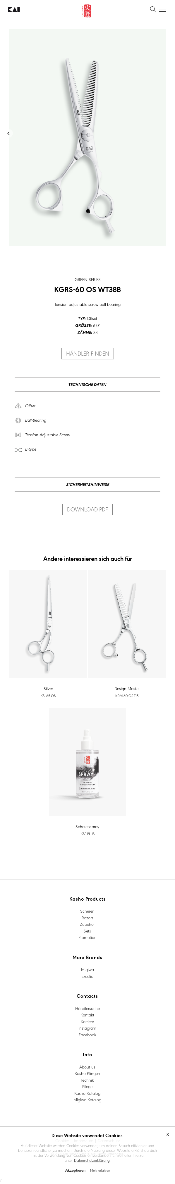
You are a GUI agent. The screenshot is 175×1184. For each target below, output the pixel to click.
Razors (87, 918)
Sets (87, 931)
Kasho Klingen (87, 1073)
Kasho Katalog (87, 1093)
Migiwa (87, 969)
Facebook (87, 1034)
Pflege (87, 1086)
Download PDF (87, 509)
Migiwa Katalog (87, 1099)
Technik (87, 1080)
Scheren (87, 911)
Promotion (87, 937)
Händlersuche (87, 1008)
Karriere (87, 1021)
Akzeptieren (75, 1170)
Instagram (87, 1028)
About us (87, 1067)
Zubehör (87, 924)
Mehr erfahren (100, 1170)
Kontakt (87, 1015)
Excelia (87, 976)
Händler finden (87, 353)
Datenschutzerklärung (92, 1160)
